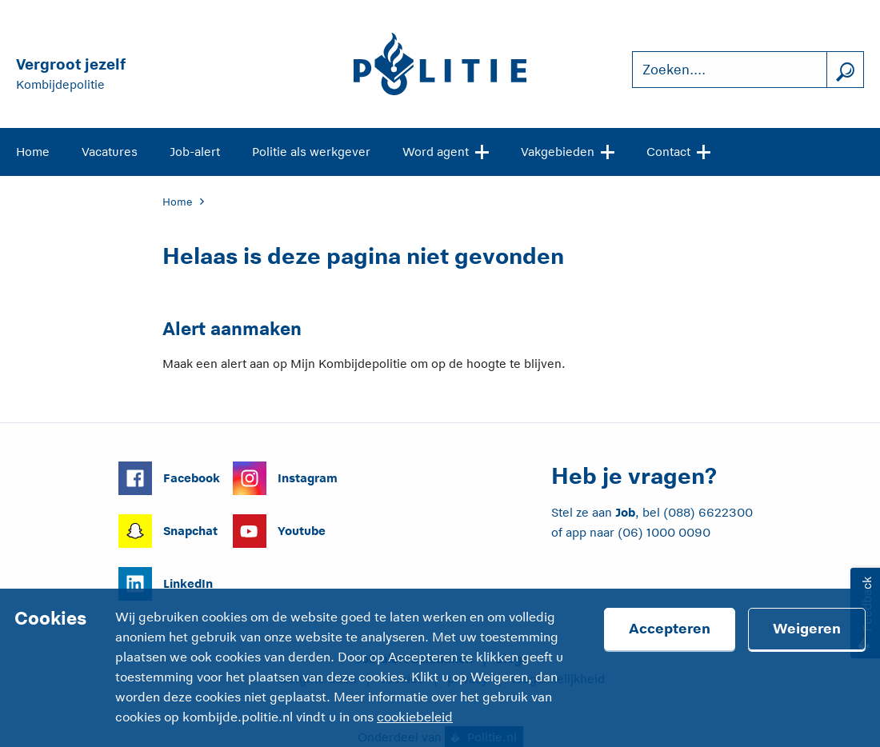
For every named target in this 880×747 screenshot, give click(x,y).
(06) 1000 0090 (664, 532)
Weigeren (807, 628)
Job (625, 512)
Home (33, 151)
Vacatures (110, 151)
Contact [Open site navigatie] (678, 150)
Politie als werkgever (311, 151)
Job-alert (195, 151)
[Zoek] (844, 70)
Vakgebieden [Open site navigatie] (567, 150)
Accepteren (669, 628)
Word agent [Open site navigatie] (445, 150)
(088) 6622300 (708, 512)
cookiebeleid (415, 717)
